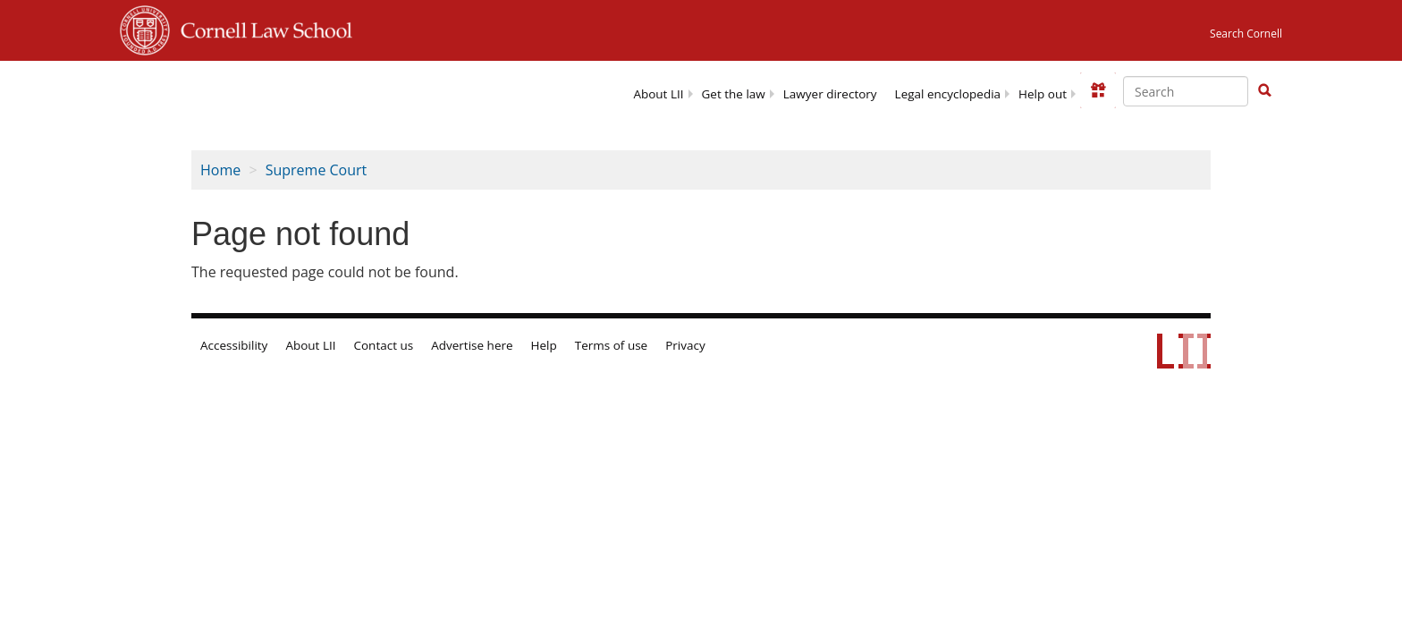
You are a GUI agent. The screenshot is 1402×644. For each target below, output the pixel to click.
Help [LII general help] (544, 345)
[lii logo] (284, 89)
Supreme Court (316, 170)
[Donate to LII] (1098, 90)
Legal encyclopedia (948, 94)
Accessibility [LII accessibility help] (233, 345)
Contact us (384, 345)
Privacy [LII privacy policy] (685, 345)
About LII (658, 94)
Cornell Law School (261, 27)
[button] (1264, 90)
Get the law (733, 94)
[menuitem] (658, 92)
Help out (1042, 94)
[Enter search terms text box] (1185, 91)
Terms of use (611, 345)
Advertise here (471, 345)
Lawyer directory (830, 94)
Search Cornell (1246, 33)
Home (220, 170)
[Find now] (1264, 91)
